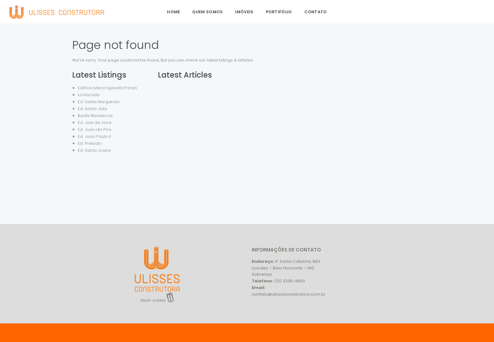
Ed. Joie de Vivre (95, 123)
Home (173, 12)
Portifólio (279, 12)
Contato (315, 12)
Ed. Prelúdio (90, 143)
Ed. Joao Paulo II (94, 136)
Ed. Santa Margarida (98, 102)
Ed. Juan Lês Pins (95, 130)
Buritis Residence (95, 116)
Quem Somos (207, 12)
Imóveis (244, 12)
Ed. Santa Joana (94, 150)
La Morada (89, 95)
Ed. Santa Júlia (92, 109)
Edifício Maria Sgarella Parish (107, 88)
